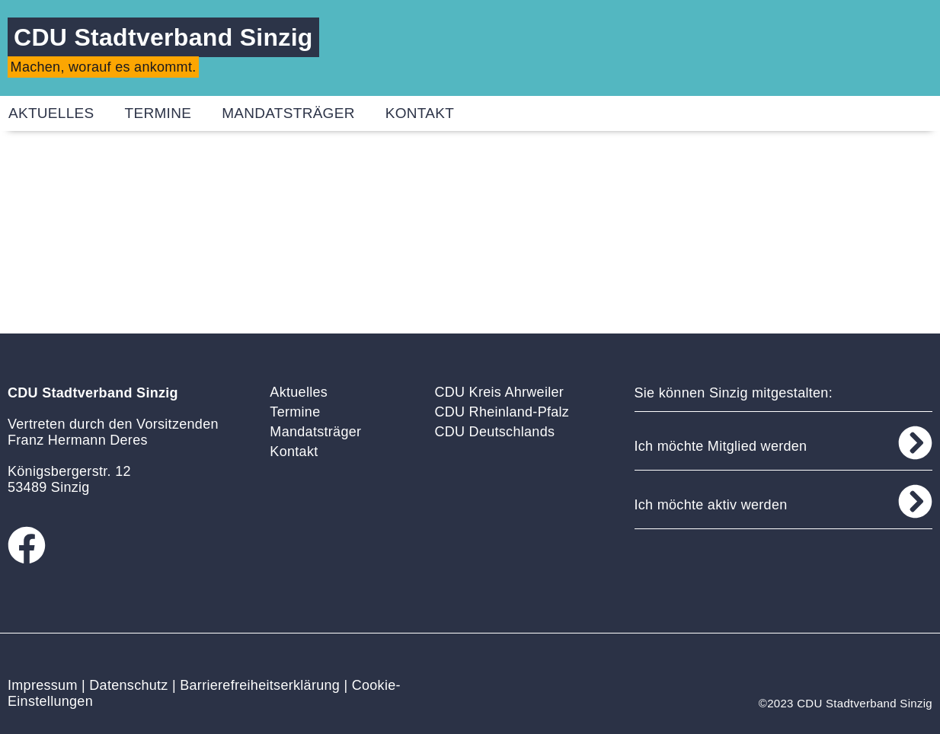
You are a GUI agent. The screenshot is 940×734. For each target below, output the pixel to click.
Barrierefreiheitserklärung (260, 685)
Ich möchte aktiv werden (711, 504)
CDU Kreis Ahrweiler (499, 392)
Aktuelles (299, 392)
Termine (158, 113)
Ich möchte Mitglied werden (721, 446)
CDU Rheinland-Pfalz (501, 412)
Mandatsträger (288, 113)
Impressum (43, 685)
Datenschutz (128, 685)
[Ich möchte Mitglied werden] (915, 443)
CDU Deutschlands (494, 431)
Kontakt (419, 113)
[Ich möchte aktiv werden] (915, 501)
